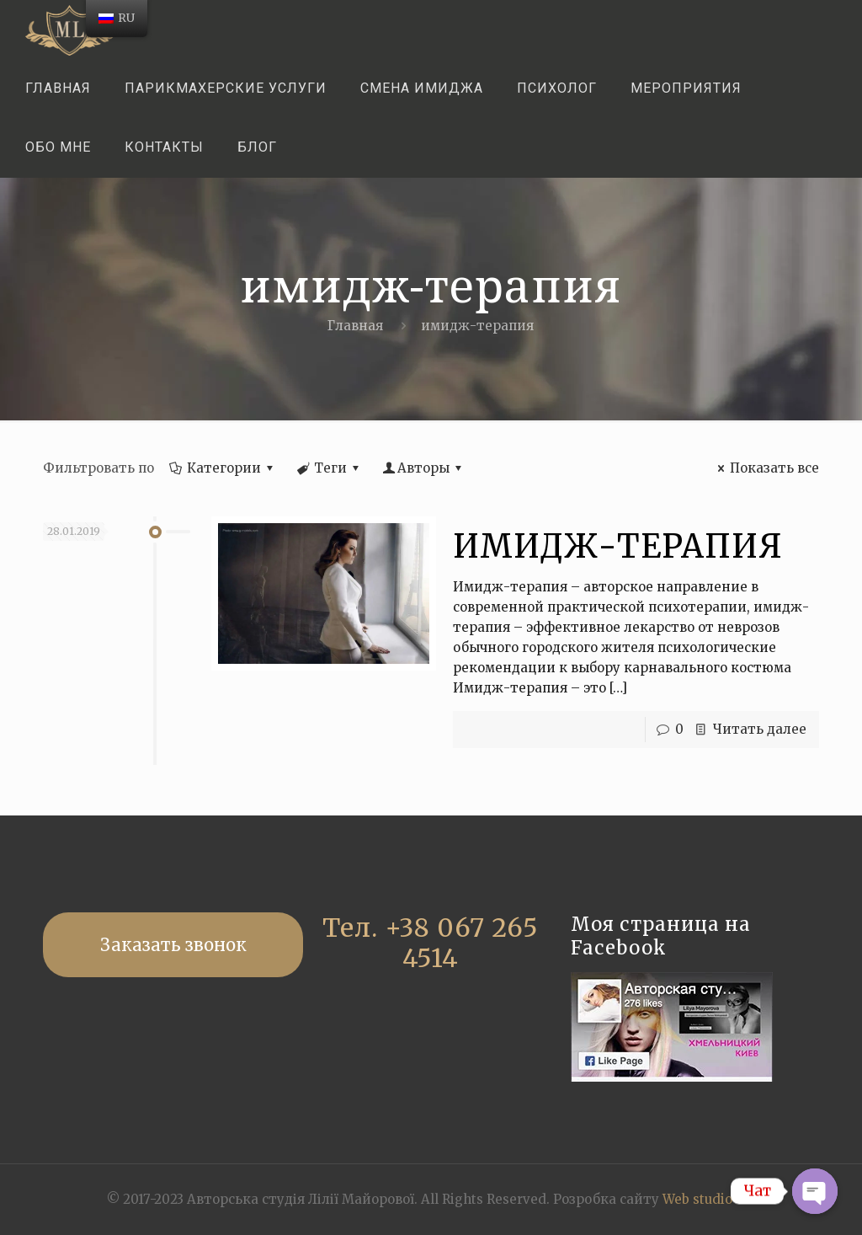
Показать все (765, 468)
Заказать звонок (173, 944)
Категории (223, 468)
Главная (355, 326)
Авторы (423, 468)
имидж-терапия (477, 326)
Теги (329, 468)
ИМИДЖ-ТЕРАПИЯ (618, 546)
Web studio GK (708, 1199)
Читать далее (759, 729)
